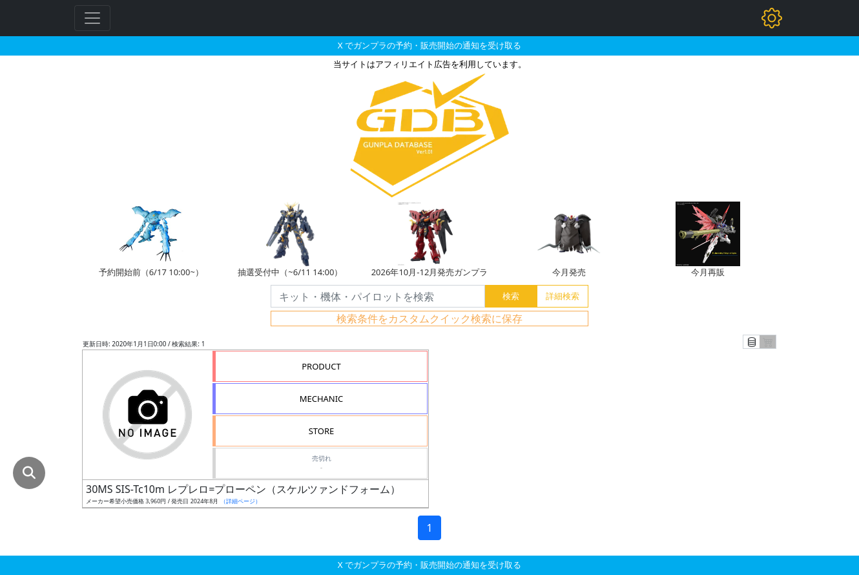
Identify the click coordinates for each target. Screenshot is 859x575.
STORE (322, 431)
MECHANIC (322, 398)
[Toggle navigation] (92, 18)
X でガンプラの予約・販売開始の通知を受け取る (429, 45)
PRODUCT (321, 366)
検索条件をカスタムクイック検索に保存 (429, 318)
